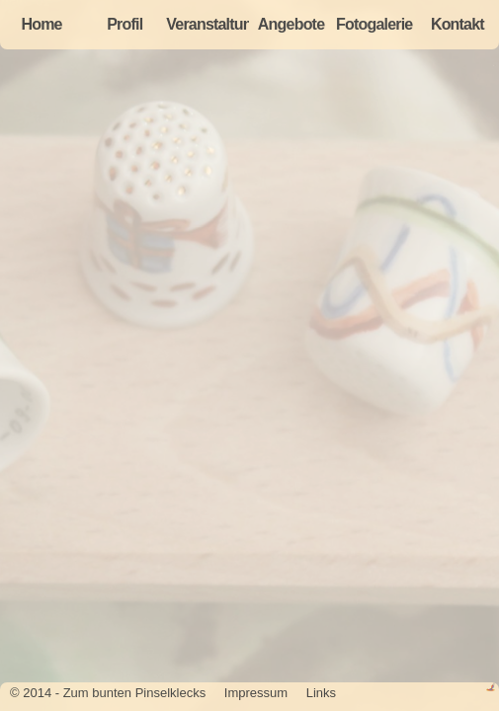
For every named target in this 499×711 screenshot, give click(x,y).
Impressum (256, 692)
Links (321, 692)
